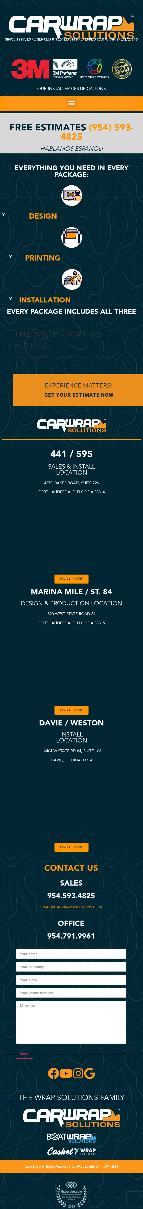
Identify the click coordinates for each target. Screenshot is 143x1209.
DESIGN (43, 216)
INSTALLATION (45, 300)
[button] (71, 103)
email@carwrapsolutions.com (69, 907)
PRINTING (42, 258)
